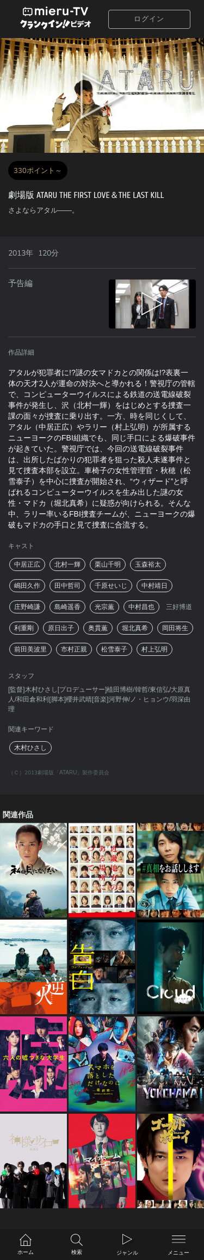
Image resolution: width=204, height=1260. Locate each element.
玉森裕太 (148, 564)
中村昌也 (141, 607)
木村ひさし (30, 747)
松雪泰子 (114, 649)
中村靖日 (154, 585)
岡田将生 (175, 628)
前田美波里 (30, 649)
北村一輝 (67, 564)
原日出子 (61, 628)
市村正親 (74, 649)
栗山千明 (108, 564)
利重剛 (24, 628)
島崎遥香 (67, 607)
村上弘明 (154, 649)
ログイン (149, 19)
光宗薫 (104, 607)
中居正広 (27, 564)
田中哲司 (67, 585)
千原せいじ (111, 585)
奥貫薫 (98, 628)
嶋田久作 (27, 585)
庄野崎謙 (27, 607)
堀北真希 (135, 628)
